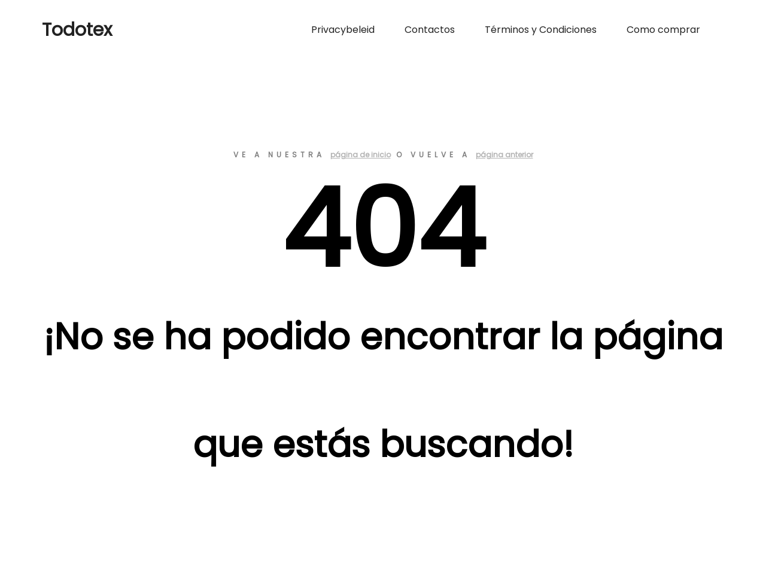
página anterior (504, 155)
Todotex (77, 29)
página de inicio (360, 155)
